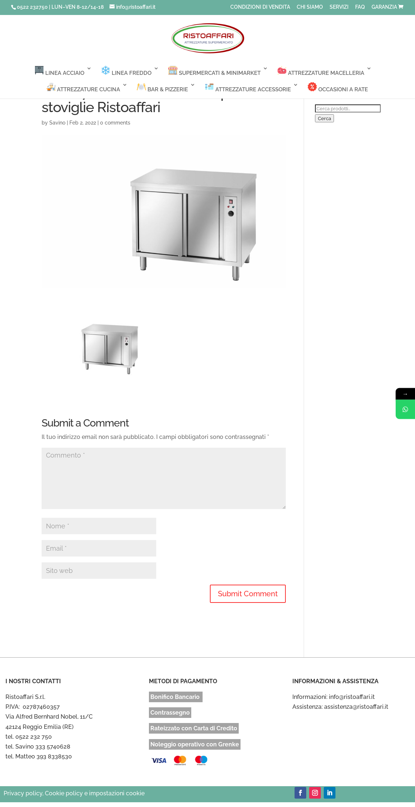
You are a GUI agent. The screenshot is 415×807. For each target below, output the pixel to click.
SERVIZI (339, 7)
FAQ (360, 7)
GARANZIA (384, 7)
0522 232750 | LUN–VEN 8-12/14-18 (60, 7)
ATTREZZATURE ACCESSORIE (248, 87)
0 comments (115, 123)
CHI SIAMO (310, 7)
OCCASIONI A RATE (338, 87)
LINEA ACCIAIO (59, 71)
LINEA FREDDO (126, 71)
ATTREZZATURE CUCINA (83, 87)
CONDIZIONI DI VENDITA (260, 7)
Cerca (324, 118)
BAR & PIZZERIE (162, 87)
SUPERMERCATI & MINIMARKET (214, 71)
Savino (57, 123)
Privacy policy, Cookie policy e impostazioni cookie (74, 793)
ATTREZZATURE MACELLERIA (320, 71)
